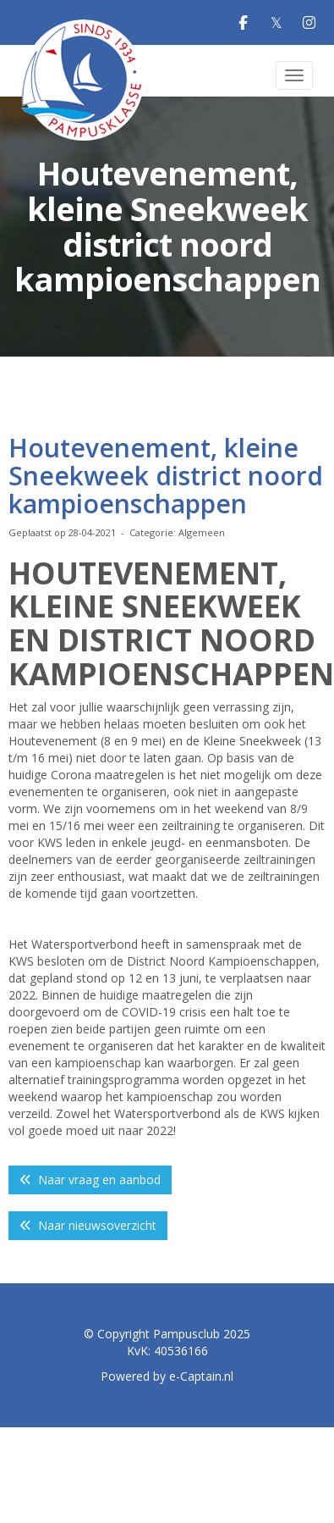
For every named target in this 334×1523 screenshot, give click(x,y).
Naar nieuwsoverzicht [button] (87, 1225)
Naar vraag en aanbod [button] (90, 1179)
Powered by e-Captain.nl (167, 1376)
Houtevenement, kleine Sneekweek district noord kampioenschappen (165, 475)
